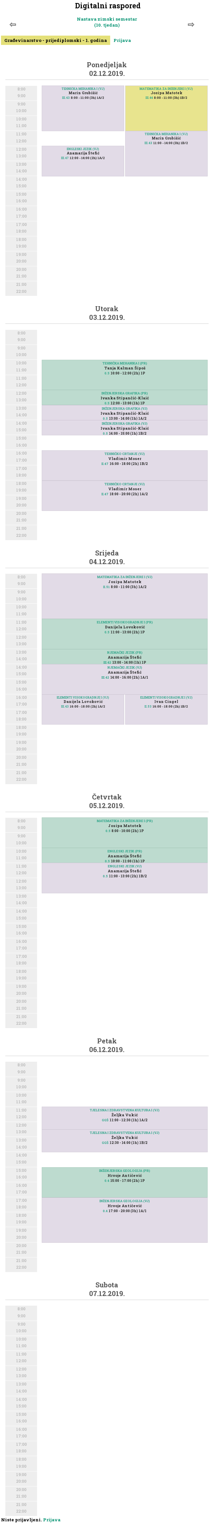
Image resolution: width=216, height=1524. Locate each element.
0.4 (106, 1181)
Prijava (122, 40)
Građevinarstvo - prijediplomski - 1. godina (55, 40)
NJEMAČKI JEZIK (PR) (125, 652)
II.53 (148, 706)
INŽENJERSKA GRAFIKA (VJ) (125, 408)
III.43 (66, 98)
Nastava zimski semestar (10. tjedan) (107, 22)
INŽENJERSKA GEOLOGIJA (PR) (124, 1171)
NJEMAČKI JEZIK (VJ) (124, 667)
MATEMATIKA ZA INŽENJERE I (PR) (125, 821)
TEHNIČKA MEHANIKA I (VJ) (83, 89)
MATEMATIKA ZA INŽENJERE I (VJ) (166, 89)
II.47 (105, 494)
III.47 (65, 158)
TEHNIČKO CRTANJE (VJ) (124, 484)
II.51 (106, 587)
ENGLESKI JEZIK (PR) (124, 851)
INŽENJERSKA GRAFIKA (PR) (124, 393)
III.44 (149, 98)
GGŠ (105, 1120)
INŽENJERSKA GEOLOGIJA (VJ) (124, 1201)
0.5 (107, 373)
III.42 (107, 662)
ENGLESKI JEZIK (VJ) (83, 149)
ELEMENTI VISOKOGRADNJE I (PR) (125, 622)
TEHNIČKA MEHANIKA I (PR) (124, 363)
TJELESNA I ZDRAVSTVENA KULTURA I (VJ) (125, 1110)
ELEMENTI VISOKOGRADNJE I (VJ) (166, 697)
